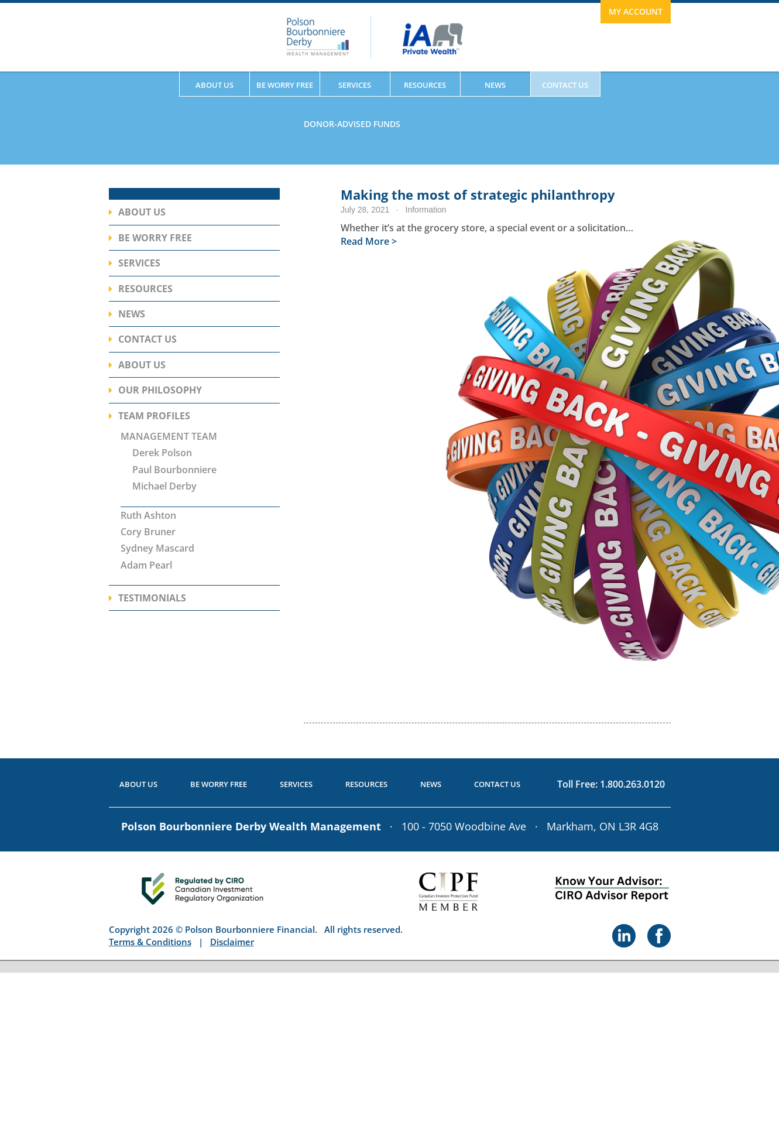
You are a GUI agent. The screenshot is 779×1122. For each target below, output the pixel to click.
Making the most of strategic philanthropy (478, 194)
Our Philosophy (160, 390)
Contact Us (565, 85)
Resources (425, 85)
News (495, 85)
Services (354, 85)
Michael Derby (164, 486)
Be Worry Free (284, 85)
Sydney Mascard (157, 548)
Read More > (369, 241)
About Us (214, 85)
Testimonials (152, 597)
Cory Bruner (148, 531)
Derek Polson (162, 452)
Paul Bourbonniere (174, 469)
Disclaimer (232, 941)
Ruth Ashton (148, 515)
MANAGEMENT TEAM (169, 436)
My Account (636, 11)
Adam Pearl (146, 565)
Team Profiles (154, 415)
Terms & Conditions (150, 941)
